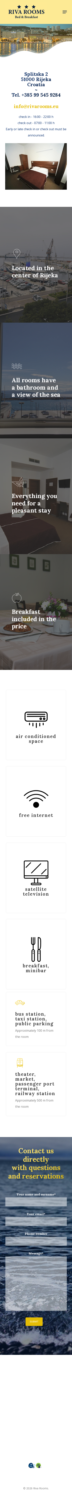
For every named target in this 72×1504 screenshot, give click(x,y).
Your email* (36, 1219)
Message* (36, 1282)
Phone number (36, 1239)
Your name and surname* (36, 1199)
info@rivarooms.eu (36, 106)
